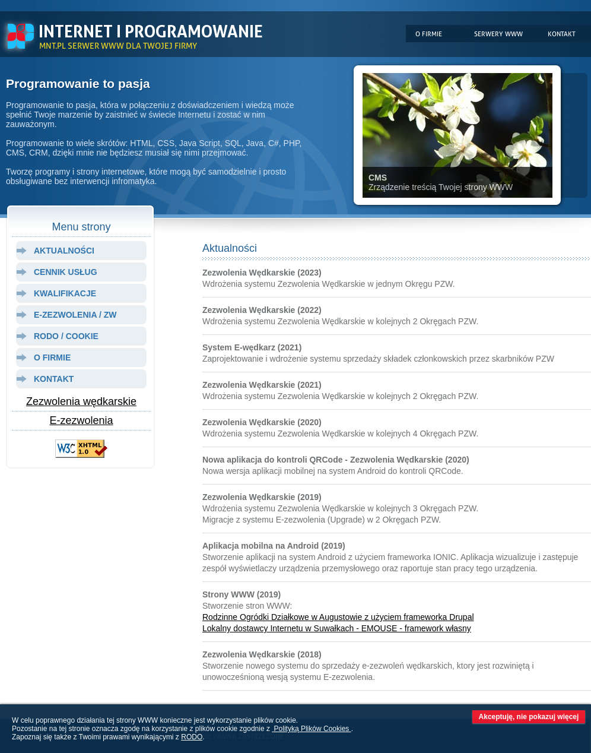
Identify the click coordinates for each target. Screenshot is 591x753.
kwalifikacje (65, 293)
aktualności (64, 250)
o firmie (52, 357)
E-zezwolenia (81, 420)
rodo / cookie (66, 336)
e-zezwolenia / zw (75, 314)
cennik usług (65, 272)
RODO (191, 737)
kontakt (54, 379)
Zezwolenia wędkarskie (81, 401)
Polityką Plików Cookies (311, 728)
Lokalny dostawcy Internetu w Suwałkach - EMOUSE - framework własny (336, 628)
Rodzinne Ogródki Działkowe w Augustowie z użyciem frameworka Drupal (338, 617)
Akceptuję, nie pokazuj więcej (529, 717)
